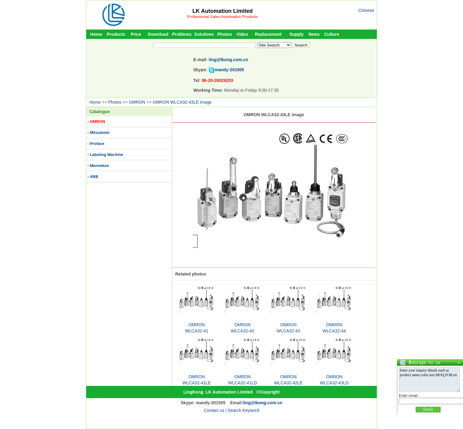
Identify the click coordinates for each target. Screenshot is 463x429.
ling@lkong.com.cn (228, 59)
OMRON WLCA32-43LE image (182, 102)
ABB (94, 176)
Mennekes (99, 165)
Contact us (214, 410)
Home (96, 34)
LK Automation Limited (222, 11)
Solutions (204, 34)
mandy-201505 (229, 69)
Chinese (366, 10)
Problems (182, 34)
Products (116, 34)
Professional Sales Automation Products (222, 16)
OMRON (137, 102)
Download (158, 34)
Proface (97, 143)
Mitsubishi (99, 132)
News (314, 34)
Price (136, 34)
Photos (224, 34)
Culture (331, 34)
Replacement (268, 34)
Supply (296, 34)
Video (242, 34)
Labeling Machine (106, 154)
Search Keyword (243, 410)
